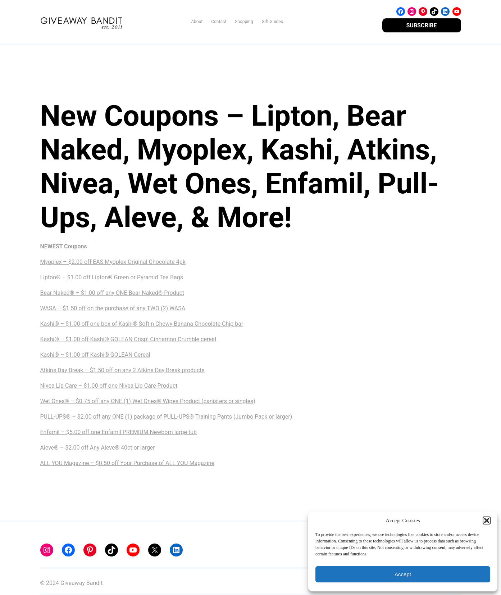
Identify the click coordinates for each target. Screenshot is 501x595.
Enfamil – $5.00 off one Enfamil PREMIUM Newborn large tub (118, 432)
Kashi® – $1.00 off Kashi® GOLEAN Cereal (95, 354)
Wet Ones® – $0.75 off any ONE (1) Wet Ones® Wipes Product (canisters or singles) (147, 401)
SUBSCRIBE (421, 25)
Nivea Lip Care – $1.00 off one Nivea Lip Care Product (109, 385)
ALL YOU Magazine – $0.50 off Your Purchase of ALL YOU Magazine (127, 463)
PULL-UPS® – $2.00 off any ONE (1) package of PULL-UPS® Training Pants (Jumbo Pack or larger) (166, 416)
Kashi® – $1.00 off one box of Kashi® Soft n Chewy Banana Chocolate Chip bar (141, 323)
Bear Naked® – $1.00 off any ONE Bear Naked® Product (112, 292)
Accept (403, 574)
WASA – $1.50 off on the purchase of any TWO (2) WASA (113, 308)
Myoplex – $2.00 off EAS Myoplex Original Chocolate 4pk (113, 261)
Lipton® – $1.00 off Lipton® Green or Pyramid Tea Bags (111, 277)
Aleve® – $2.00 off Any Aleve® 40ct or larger (97, 447)
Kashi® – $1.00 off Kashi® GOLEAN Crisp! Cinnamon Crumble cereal (128, 339)
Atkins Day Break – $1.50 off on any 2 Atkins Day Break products (122, 370)
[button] (486, 520)
